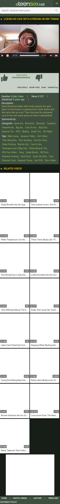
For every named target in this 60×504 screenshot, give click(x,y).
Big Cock (43, 127)
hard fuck (26, 156)
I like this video (4, 78)
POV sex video (9, 152)
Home (4, 498)
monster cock (9, 160)
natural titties (25, 160)
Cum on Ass (31, 127)
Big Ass (19, 127)
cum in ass (36, 144)
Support (37, 498)
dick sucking (25, 140)
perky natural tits (38, 148)
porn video (50, 160)
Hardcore (18, 123)
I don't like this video (39, 78)
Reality (25, 131)
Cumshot (51, 123)
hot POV (39, 160)
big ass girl (23, 144)
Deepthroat (8, 127)
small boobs (32, 152)
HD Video (47, 131)
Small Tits (36, 131)
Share (43, 87)
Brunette (29, 123)
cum (51, 156)
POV (18, 131)
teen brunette (9, 140)
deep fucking (9, 144)
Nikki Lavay (13, 136)
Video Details (22, 87)
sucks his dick (40, 156)
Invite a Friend (20, 498)
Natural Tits (8, 131)
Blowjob (40, 123)
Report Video (34, 87)
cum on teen (40, 140)
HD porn (44, 152)
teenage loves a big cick (14, 148)
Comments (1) (53, 87)
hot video (42, 136)
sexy (21, 152)
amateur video (28, 136)
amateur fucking (10, 156)
